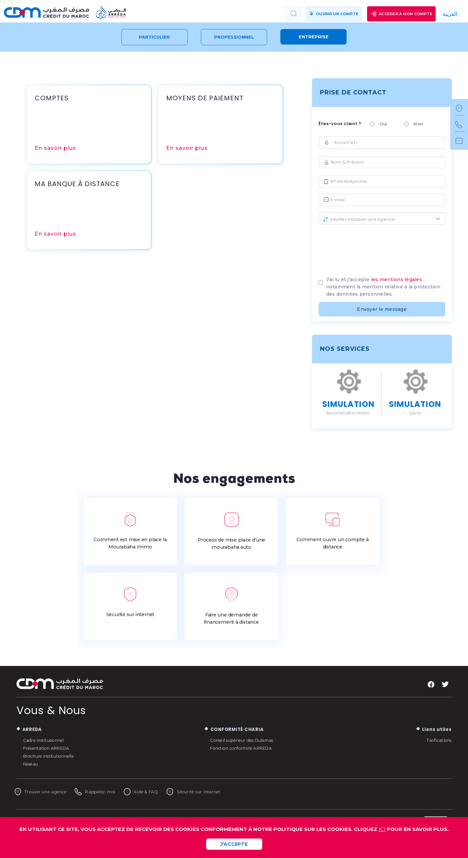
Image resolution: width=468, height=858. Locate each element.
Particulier (154, 37)
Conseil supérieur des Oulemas (246, 740)
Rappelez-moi (112, 791)
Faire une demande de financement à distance (232, 606)
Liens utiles (435, 729)
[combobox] (382, 219)
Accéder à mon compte (401, 14)
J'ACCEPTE (234, 844)
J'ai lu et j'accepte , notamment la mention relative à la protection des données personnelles (383, 287)
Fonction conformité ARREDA (246, 748)
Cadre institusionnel (46, 740)
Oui (383, 124)
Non (418, 124)
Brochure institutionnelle (52, 756)
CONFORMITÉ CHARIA (237, 729)
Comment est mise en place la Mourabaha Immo (130, 531)
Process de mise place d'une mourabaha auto (231, 531)
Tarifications (437, 740)
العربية (450, 14)
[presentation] (382, 248)
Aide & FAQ (167, 791)
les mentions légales (396, 279)
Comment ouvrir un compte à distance (332, 531)
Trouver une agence (47, 791)
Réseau (32, 764)
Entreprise (313, 36)
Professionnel (234, 37)
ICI (382, 829)
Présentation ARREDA (50, 748)
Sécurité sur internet (130, 602)
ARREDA (33, 729)
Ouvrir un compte (334, 14)
